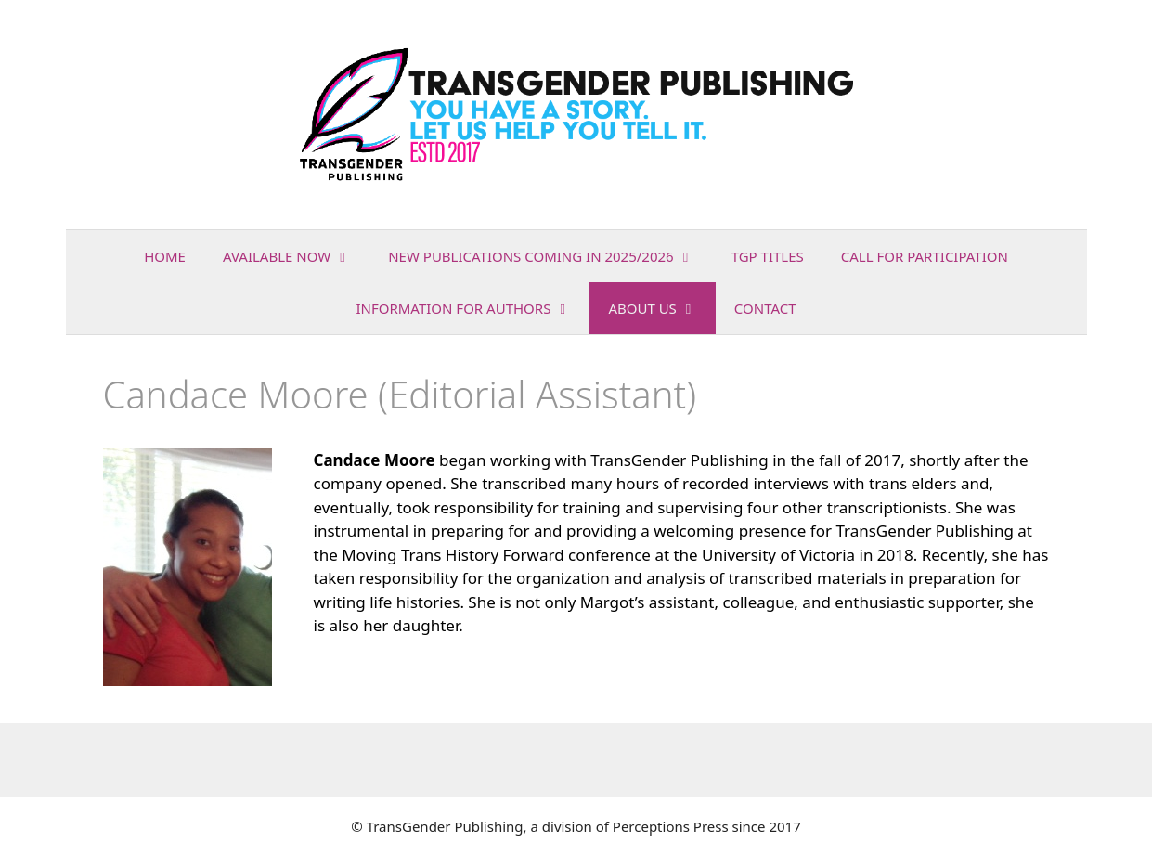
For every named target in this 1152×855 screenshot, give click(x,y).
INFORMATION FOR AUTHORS (472, 308)
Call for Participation (924, 256)
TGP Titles (767, 256)
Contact (765, 308)
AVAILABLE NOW (296, 256)
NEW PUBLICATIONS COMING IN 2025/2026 (550, 256)
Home (165, 256)
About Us (661, 308)
